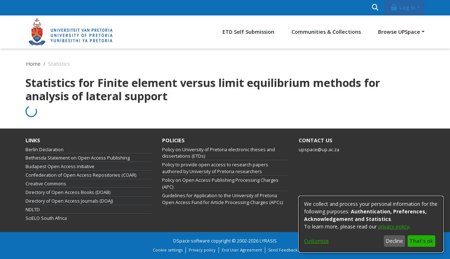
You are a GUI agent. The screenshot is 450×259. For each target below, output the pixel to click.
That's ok (421, 240)
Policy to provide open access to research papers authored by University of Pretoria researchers (215, 168)
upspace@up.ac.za (319, 150)
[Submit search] (375, 7)
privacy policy (393, 226)
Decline (394, 240)
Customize (316, 240)
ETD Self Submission (248, 31)
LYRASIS (268, 241)
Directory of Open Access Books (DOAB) (68, 192)
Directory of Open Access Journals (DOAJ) (69, 201)
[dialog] (371, 224)
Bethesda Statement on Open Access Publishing (78, 158)
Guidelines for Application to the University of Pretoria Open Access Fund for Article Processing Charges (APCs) (222, 199)
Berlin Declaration (45, 150)
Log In (403, 7)
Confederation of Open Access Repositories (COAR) (81, 175)
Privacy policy (202, 250)
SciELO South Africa (46, 218)
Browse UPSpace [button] (399, 31)
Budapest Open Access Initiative (60, 166)
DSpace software (191, 241)
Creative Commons (46, 184)
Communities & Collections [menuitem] (326, 31)
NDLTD (33, 210)
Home (33, 63)
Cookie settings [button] (168, 250)
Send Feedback (283, 250)
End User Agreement (242, 250)
